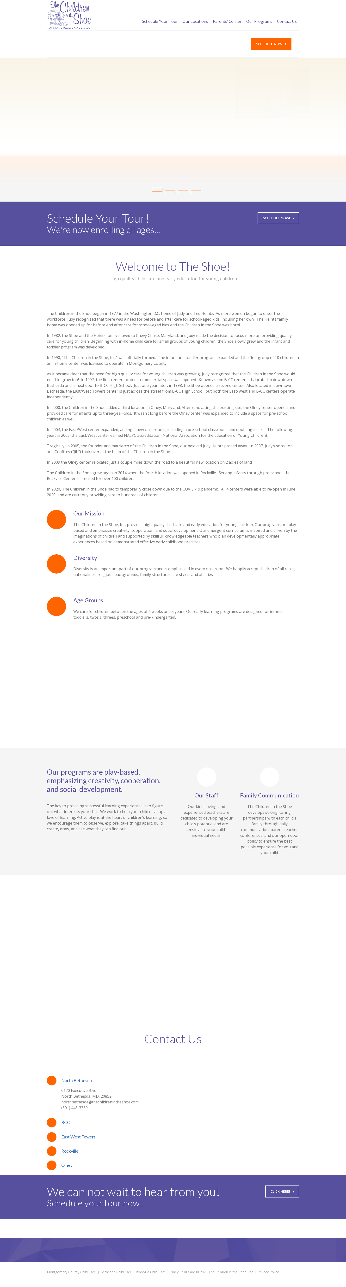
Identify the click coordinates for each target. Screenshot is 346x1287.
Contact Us (287, 15)
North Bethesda (76, 1080)
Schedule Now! (278, 218)
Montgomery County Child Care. (72, 1272)
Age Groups (88, 600)
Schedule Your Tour (160, 15)
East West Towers (78, 1136)
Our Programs (259, 15)
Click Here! (282, 1191)
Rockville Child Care (151, 1272)
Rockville (69, 1151)
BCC (65, 1122)
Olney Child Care (182, 1272)
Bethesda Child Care (116, 1272)
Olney (67, 1165)
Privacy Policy (268, 1272)
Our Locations (195, 15)
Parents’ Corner (227, 15)
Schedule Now (271, 44)
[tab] (173, 1080)
